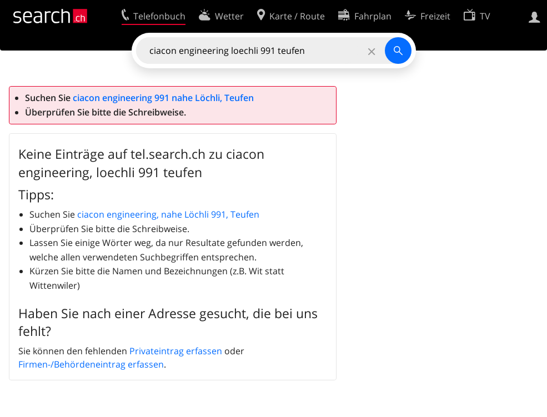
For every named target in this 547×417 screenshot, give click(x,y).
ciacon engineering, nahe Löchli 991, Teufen (168, 214)
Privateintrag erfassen (175, 351)
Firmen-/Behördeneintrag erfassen (91, 364)
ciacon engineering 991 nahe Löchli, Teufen (163, 98)
